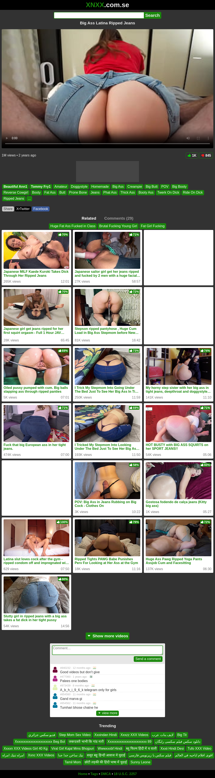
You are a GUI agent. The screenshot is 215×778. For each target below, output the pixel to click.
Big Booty (179, 186)
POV (164, 186)
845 (206, 155)
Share (8, 209)
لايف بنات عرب (162, 735)
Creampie (134, 186)
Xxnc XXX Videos (41, 755)
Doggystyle (79, 186)
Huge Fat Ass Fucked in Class (72, 226)
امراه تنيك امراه (13, 755)
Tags (94, 774)
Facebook (40, 209)
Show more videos (107, 636)
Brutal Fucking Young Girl (118, 226)
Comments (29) (119, 218)
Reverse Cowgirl (16, 192)
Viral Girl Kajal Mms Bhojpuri (72, 748)
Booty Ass (146, 192)
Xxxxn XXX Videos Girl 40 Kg (26, 748)
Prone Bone (78, 192)
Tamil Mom (73, 762)
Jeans (95, 192)
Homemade (100, 186)
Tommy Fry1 (41, 186)
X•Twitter (23, 209)
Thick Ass (128, 192)
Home (83, 774)
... (29, 198)
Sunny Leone (140, 762)
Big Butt (151, 186)
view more (107, 713)
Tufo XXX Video (199, 748)
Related (89, 218)
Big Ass (118, 186)
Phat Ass (110, 192)
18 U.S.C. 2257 (125, 774)
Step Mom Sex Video (74, 735)
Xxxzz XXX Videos (134, 735)
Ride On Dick (193, 192)
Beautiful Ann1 (15, 186)
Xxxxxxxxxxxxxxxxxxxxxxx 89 (129, 742)
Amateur (60, 186)
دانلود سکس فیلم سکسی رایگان (177, 742)
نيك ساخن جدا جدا (70, 755)
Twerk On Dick (168, 192)
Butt (62, 192)
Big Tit (181, 735)
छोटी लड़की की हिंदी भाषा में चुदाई (106, 762)
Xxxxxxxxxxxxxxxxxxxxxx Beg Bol (40, 742)
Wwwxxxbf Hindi (110, 748)
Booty (36, 192)
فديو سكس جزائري (41, 735)
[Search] (99, 15)
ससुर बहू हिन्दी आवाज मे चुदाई (106, 755)
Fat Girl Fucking (153, 226)
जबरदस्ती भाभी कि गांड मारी (86, 742)
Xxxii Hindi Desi (172, 748)
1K (192, 155)
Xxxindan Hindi (105, 735)
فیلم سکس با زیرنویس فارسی (150, 755)
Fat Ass (49, 192)
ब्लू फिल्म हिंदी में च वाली (141, 748)
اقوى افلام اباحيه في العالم (194, 755)
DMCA (106, 774)
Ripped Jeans (14, 198)
